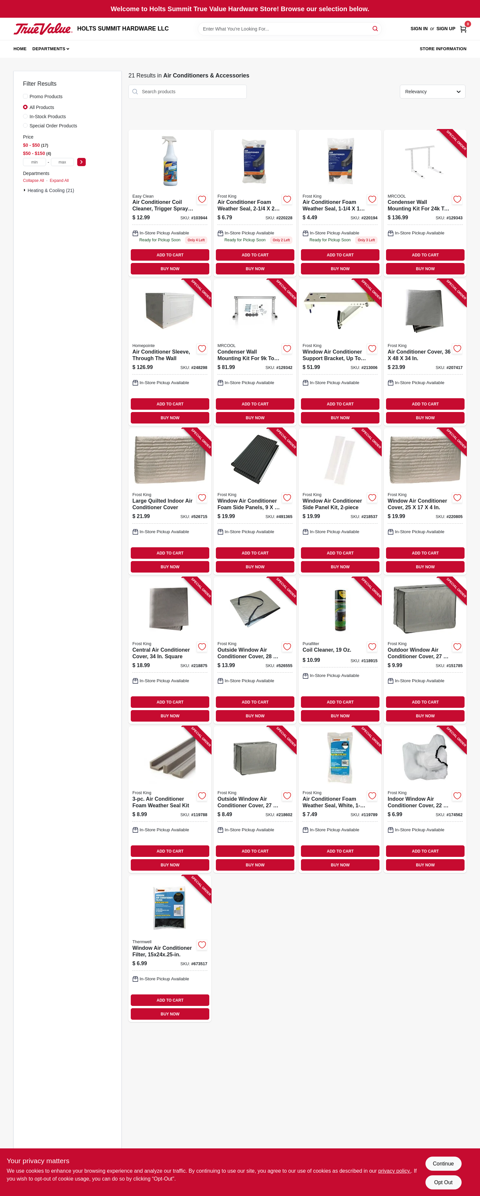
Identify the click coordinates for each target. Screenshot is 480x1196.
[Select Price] (81, 162)
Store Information (443, 48)
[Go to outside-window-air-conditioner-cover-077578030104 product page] (255, 799)
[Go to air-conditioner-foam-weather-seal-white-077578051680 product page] (340, 799)
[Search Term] (290, 28)
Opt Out (443, 1182)
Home (20, 48)
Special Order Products (53, 125)
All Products (42, 107)
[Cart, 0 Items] (463, 28)
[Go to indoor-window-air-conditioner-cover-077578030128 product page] (425, 799)
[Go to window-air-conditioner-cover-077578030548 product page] (425, 501)
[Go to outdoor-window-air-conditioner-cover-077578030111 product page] (425, 650)
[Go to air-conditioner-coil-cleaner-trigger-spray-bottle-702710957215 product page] (169, 203)
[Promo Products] (25, 96)
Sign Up (445, 28)
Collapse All (33, 180)
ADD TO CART (170, 255)
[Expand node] (25, 190)
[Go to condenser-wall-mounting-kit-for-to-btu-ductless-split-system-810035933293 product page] (425, 203)
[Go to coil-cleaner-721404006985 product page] (340, 650)
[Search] (375, 28)
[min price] (34, 162)
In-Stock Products (48, 116)
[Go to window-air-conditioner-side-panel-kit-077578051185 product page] (340, 501)
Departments (49, 48)
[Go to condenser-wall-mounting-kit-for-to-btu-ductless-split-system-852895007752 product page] (255, 352)
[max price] (62, 162)
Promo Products (46, 96)
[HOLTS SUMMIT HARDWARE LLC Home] (43, 29)
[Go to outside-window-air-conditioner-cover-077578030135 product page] (255, 650)
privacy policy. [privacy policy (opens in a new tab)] (394, 1171)
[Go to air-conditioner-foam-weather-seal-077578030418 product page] (340, 203)
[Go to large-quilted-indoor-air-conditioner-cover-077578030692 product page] (169, 501)
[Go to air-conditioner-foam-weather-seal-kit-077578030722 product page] (169, 799)
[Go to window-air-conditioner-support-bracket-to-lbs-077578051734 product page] (340, 352)
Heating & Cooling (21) (51, 190)
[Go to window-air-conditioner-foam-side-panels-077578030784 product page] (255, 501)
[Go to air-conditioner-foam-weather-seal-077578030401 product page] (255, 203)
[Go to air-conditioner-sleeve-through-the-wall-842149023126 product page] (169, 352)
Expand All (59, 180)
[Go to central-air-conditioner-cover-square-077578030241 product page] (169, 650)
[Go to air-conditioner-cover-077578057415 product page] (425, 352)
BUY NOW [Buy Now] (170, 269)
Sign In (419, 28)
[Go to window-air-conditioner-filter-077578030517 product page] (169, 948)
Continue (443, 1163)
